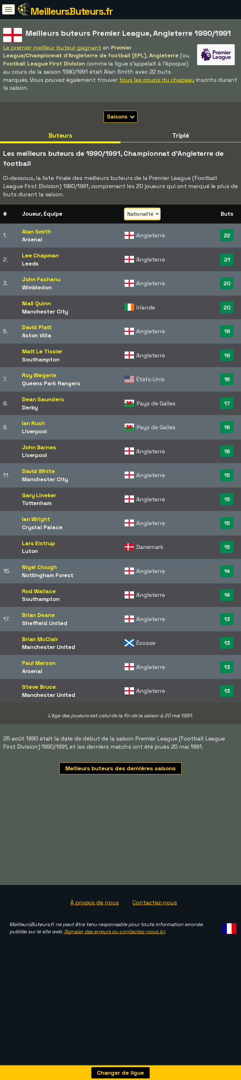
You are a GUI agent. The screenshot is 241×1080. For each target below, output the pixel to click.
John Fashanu (41, 279)
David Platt (37, 327)
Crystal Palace (42, 527)
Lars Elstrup (38, 543)
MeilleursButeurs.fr (71, 11)
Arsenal (32, 239)
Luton (30, 551)
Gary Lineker (39, 495)
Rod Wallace (39, 591)
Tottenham (36, 503)
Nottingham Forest (47, 575)
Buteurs (60, 135)
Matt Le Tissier (42, 351)
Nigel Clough (39, 567)
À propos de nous (94, 940)
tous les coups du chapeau (157, 79)
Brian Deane (38, 615)
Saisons (120, 116)
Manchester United (48, 647)
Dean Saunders (43, 399)
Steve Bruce (39, 686)
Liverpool (34, 431)
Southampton (41, 359)
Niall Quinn (36, 303)
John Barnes (39, 447)
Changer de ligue (120, 1072)
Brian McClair (40, 639)
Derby (30, 407)
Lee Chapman (40, 255)
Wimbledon (37, 287)
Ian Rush (33, 423)
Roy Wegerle (39, 375)
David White (38, 471)
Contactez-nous (154, 940)
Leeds (30, 263)
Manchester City (45, 311)
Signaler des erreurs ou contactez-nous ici (114, 969)
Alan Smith (36, 231)
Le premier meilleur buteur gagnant (52, 47)
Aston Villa (36, 335)
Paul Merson (39, 662)
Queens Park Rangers (51, 383)
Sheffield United (44, 623)
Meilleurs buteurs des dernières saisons (120, 768)
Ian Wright (36, 519)
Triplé (180, 135)
